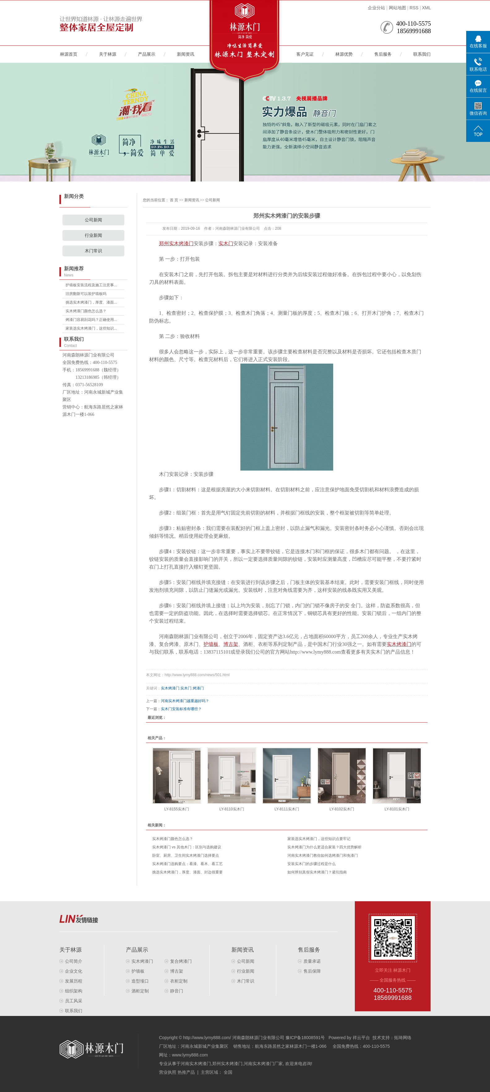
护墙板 (137, 971)
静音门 (176, 990)
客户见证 (305, 54)
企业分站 (376, 7)
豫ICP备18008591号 (305, 1037)
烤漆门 (198, 688)
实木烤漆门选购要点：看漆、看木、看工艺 (187, 864)
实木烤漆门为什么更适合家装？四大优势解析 (324, 847)
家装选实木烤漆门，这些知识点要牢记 (318, 839)
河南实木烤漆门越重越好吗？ (185, 701)
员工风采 (73, 1000)
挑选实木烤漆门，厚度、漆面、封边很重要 (187, 872)
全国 (228, 1072)
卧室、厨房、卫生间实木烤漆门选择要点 (185, 855)
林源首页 (68, 54)
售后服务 (383, 54)
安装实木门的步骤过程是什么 (311, 864)
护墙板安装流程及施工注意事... (91, 285)
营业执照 (167, 1072)
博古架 (176, 971)
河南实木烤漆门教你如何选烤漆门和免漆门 (322, 855)
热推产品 (186, 1072)
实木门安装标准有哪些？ (181, 709)
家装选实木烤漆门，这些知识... (91, 328)
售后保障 (312, 971)
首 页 (174, 200)
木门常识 (93, 251)
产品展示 (146, 54)
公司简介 (73, 961)
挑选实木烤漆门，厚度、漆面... (91, 302)
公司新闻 (93, 220)
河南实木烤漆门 (196, 1063)
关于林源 (107, 54)
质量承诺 (312, 961)
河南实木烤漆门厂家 (263, 1063)
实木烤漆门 (170, 688)
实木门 (185, 688)
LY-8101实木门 (397, 809)
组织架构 (73, 990)
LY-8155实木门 (176, 809)
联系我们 (422, 54)
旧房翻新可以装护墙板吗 (86, 294)
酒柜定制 (140, 990)
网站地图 (397, 7)
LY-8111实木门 (286, 809)
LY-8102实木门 (341, 809)
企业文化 (73, 971)
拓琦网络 (402, 1037)
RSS (414, 7)
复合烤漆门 (181, 961)
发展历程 (73, 981)
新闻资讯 (185, 54)
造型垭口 (140, 981)
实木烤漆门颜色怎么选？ (86, 311)
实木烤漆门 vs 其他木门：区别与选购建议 (186, 847)
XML (426, 7)
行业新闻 (93, 235)
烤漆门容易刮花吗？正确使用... (91, 320)
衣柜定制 (178, 981)
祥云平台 (361, 1037)
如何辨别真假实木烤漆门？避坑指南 (317, 872)
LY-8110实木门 (231, 809)
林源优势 (344, 54)
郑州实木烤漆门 (227, 1063)
